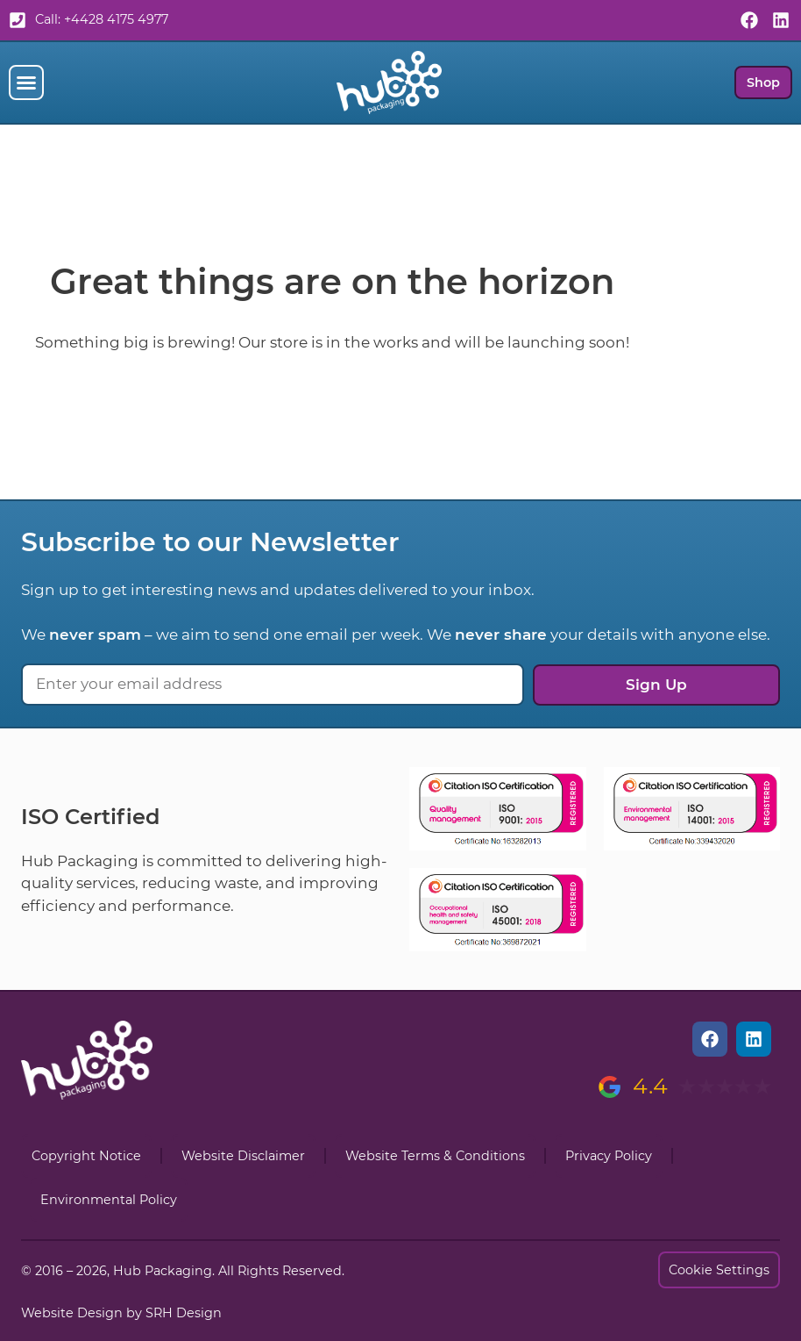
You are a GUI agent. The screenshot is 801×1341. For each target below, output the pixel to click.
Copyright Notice (86, 1156)
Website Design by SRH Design (121, 1313)
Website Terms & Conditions (435, 1156)
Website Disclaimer (243, 1156)
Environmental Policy (108, 1200)
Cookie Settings (719, 1270)
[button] (26, 82)
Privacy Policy (608, 1156)
